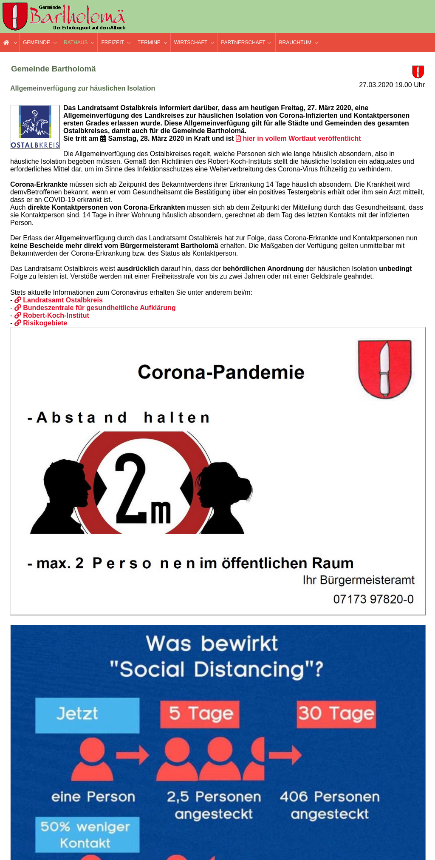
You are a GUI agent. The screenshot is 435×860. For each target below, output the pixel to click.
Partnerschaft (243, 43)
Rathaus (76, 43)
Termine (149, 43)
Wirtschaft (190, 43)
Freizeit (112, 43)
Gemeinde (36, 43)
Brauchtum (295, 43)
